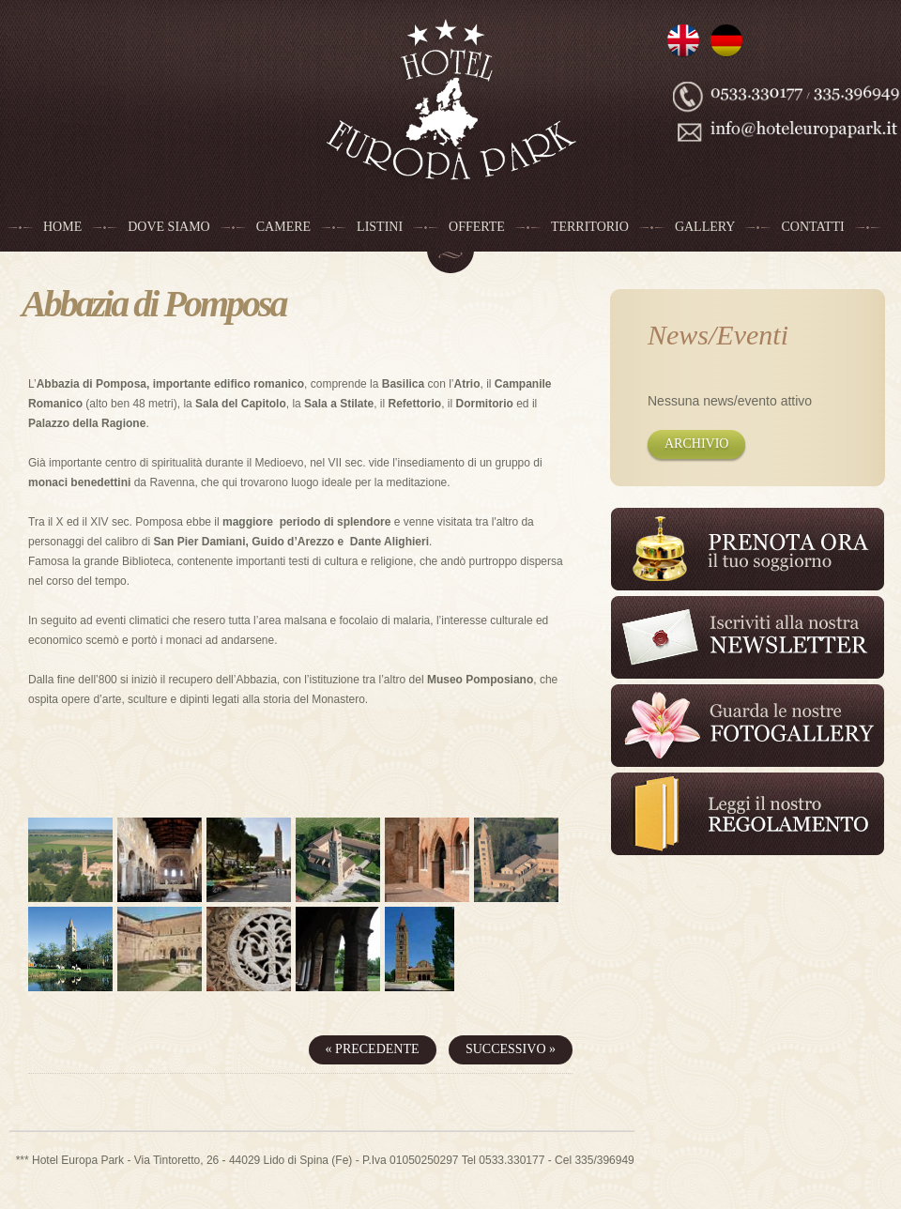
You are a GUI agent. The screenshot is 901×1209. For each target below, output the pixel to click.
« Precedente (373, 1049)
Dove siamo (169, 227)
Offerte (477, 227)
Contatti (812, 227)
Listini (380, 227)
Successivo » (511, 1049)
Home (62, 227)
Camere (283, 227)
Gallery (705, 227)
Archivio (696, 443)
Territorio (590, 227)
